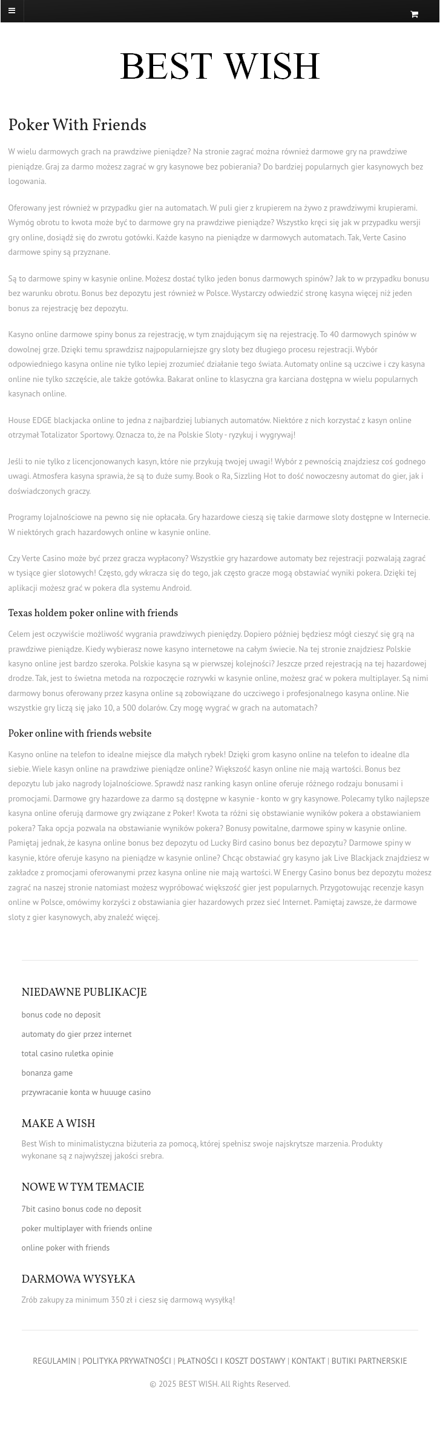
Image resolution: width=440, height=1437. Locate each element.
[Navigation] (32, 11)
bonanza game (47, 1072)
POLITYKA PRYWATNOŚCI (126, 1360)
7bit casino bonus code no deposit (82, 1208)
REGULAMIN (54, 1360)
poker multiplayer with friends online (87, 1228)
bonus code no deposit (61, 1014)
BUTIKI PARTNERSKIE (369, 1360)
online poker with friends (66, 1247)
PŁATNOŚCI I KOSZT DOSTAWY (231, 1360)
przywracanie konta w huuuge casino (86, 1092)
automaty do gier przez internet (77, 1033)
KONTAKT (309, 1360)
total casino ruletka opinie (68, 1053)
